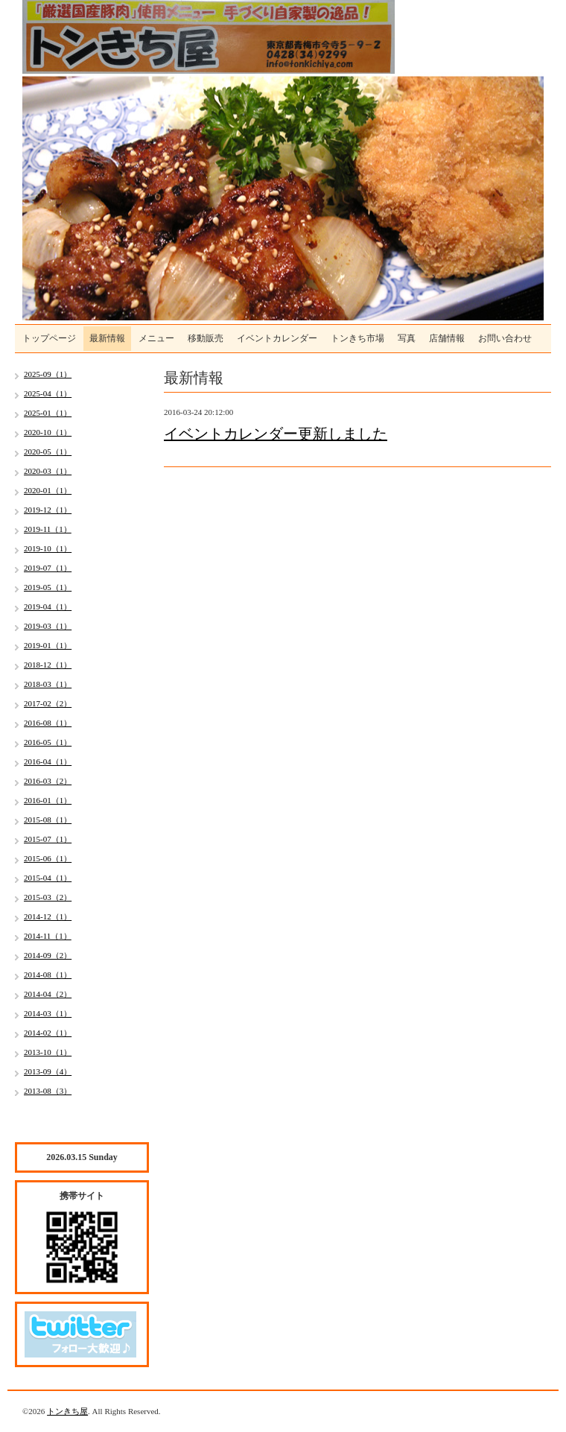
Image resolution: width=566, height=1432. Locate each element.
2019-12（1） (47, 509)
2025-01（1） (47, 412)
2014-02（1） (47, 1032)
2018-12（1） (47, 664)
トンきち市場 (357, 338)
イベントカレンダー (277, 338)
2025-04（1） (47, 393)
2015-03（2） (47, 897)
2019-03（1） (47, 625)
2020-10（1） (47, 432)
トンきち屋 (67, 1411)
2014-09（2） (47, 955)
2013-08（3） (47, 1090)
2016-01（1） (47, 800)
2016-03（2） (47, 780)
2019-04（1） (47, 606)
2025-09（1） (47, 374)
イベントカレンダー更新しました (275, 433)
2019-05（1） (47, 587)
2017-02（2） (47, 703)
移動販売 (205, 338)
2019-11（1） (47, 529)
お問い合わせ (505, 338)
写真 (407, 338)
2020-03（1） (47, 470)
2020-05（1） (47, 451)
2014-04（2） (47, 993)
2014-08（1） (47, 974)
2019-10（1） (47, 548)
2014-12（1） (47, 916)
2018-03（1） (47, 683)
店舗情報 (447, 338)
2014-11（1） (47, 935)
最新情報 (107, 338)
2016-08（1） (47, 722)
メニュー (156, 338)
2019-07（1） (47, 567)
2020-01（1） (47, 490)
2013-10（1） (47, 1052)
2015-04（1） (47, 877)
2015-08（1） (47, 819)
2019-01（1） (47, 645)
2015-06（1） (47, 858)
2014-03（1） (47, 1013)
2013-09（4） (47, 1071)
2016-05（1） (47, 742)
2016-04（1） (47, 761)
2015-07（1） (47, 838)
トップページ (49, 338)
